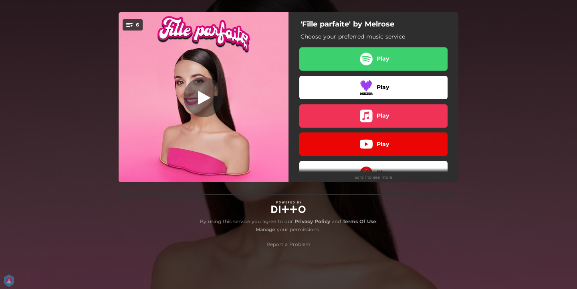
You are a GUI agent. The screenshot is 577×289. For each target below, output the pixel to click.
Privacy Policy (312, 221)
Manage (265, 229)
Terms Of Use (359, 221)
